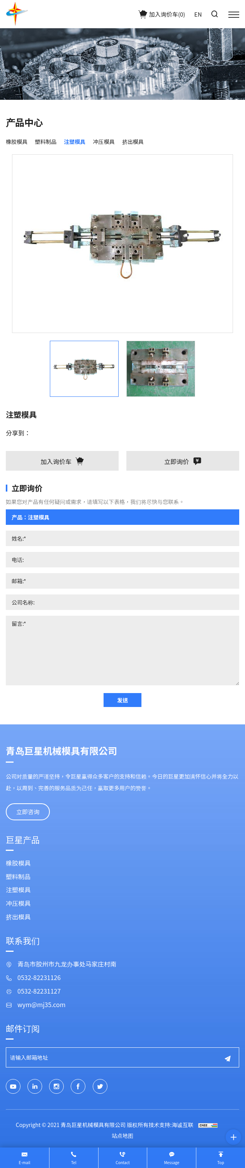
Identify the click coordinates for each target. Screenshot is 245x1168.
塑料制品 (45, 141)
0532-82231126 (39, 977)
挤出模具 (133, 141)
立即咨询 (27, 812)
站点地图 (122, 1135)
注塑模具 (74, 141)
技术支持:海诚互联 (170, 1125)
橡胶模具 (16, 141)
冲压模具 (103, 141)
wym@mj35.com (41, 1004)
